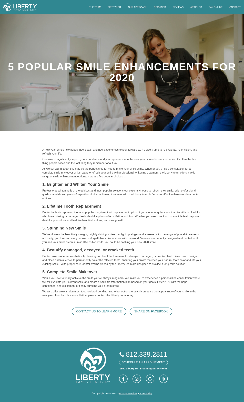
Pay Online (216, 7)
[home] (20, 7)
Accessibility (145, 393)
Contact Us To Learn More (99, 311)
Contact (235, 7)
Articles (196, 7)
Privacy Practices (128, 393)
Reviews (178, 7)
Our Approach (137, 7)
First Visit (114, 7)
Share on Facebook (151, 311)
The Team (95, 7)
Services (160, 7)
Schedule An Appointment (143, 362)
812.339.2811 (143, 354)
